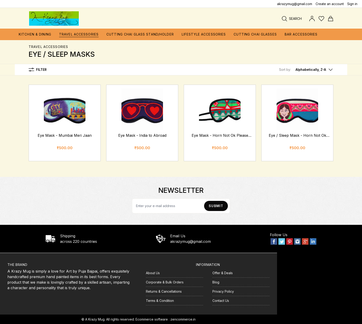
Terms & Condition (160, 301)
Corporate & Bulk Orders (165, 282)
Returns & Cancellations (164, 291)
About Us (153, 273)
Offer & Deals (222, 273)
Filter (38, 69)
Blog (215, 282)
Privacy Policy (223, 291)
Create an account (330, 4)
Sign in (352, 4)
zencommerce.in (183, 319)
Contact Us (220, 301)
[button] (306, 69)
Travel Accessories (48, 47)
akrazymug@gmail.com (294, 4)
